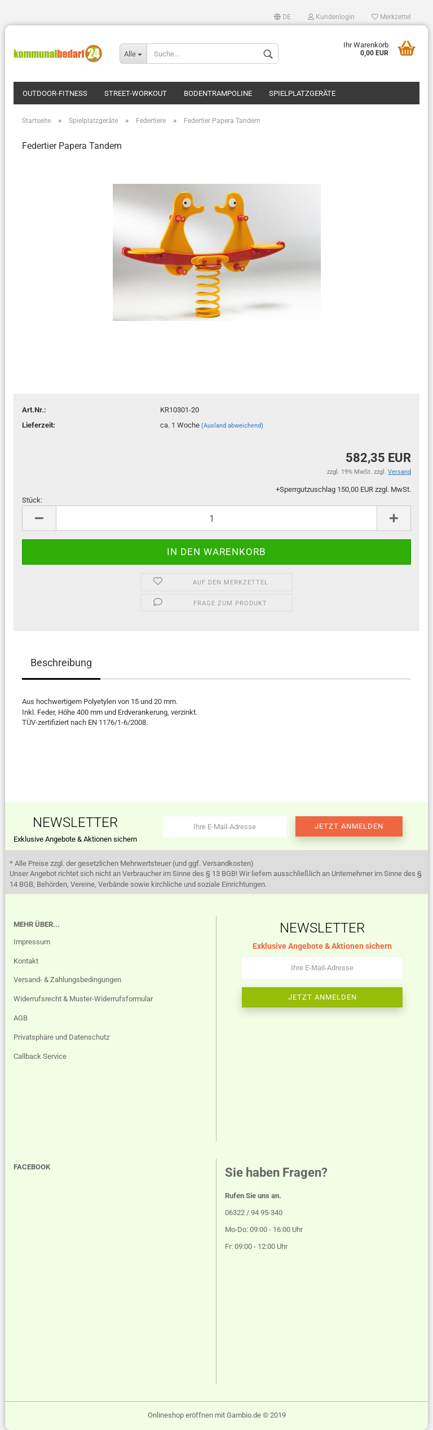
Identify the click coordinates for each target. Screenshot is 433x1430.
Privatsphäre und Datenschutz (61, 1037)
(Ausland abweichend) (232, 425)
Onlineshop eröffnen (180, 1415)
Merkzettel (391, 17)
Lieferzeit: (38, 425)
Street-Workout (135, 93)
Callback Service (40, 1056)
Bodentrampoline (218, 93)
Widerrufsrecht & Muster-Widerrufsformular (83, 999)
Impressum (32, 942)
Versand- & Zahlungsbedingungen (67, 979)
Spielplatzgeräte (302, 93)
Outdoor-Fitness (55, 93)
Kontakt (26, 961)
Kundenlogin (331, 17)
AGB (21, 1018)
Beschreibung (61, 662)
